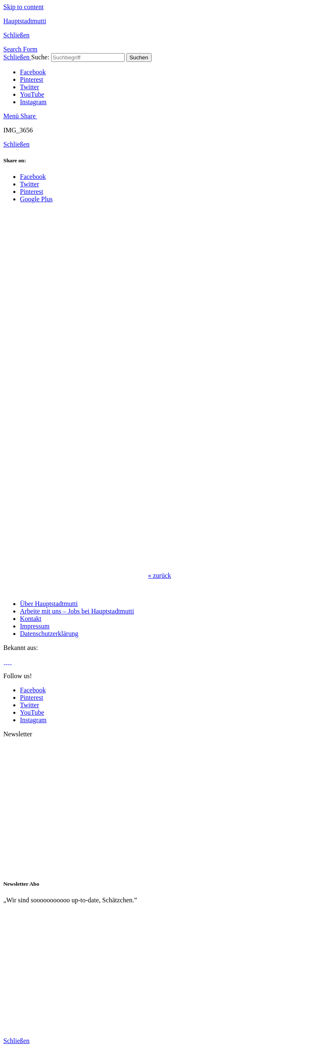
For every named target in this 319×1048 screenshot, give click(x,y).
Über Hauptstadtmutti (49, 603)
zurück (159, 575)
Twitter (29, 86)
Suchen (139, 57)
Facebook (33, 72)
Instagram (33, 101)
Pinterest (31, 79)
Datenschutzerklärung (49, 633)
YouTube (32, 94)
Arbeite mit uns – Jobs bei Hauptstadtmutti (77, 611)
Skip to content (23, 6)
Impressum (34, 626)
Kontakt (31, 618)
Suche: (40, 57)
